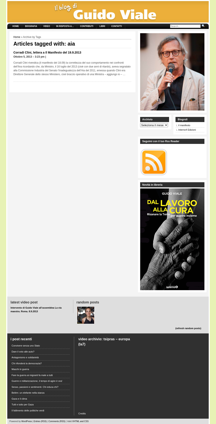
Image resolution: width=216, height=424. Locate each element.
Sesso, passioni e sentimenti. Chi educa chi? (35, 387)
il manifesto (184, 125)
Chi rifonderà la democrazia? (27, 363)
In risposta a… (65, 26)
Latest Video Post (24, 302)
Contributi (86, 26)
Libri (102, 26)
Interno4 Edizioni (187, 129)
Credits (82, 413)
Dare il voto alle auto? (23, 351)
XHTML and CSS (80, 421)
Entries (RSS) (40, 421)
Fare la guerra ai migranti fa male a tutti (32, 375)
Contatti (116, 26)
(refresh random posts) (188, 328)
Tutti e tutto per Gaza (23, 404)
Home (15, 26)
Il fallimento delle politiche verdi (28, 410)
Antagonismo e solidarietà (25, 357)
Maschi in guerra (20, 369)
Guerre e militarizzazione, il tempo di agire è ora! (37, 381)
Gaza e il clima (19, 398)
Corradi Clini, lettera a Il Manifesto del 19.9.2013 (47, 52)
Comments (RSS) (56, 421)
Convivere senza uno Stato (26, 345)
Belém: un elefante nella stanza (28, 392)
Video (46, 26)
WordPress (26, 421)
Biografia (31, 26)
